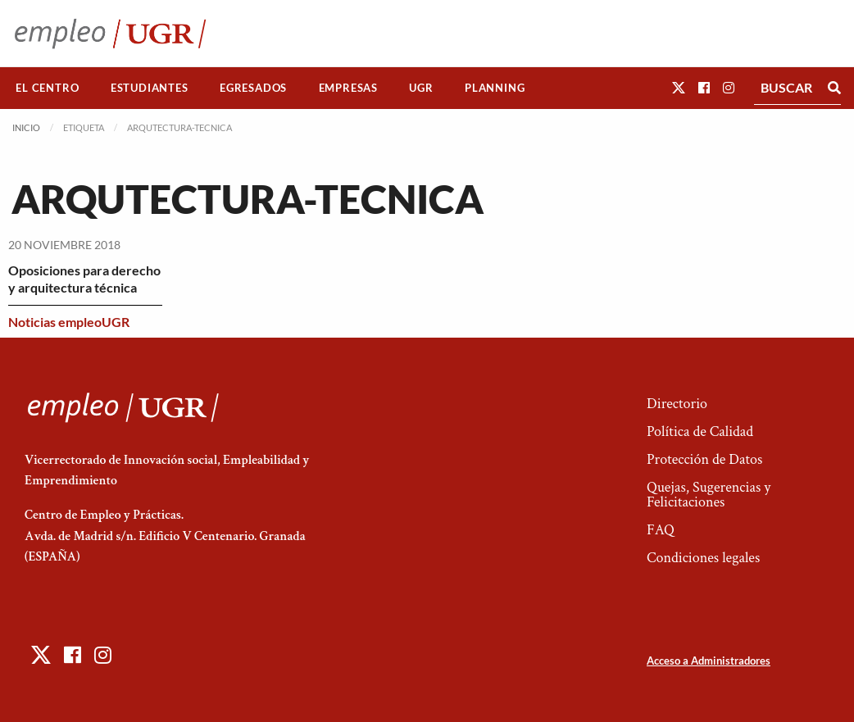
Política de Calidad (700, 431)
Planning (495, 87)
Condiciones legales (703, 557)
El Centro (47, 87)
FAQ (661, 529)
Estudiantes (150, 87)
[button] (678, 87)
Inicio (26, 127)
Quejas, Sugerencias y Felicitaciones (708, 494)
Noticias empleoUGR (68, 321)
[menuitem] (47, 88)
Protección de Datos (704, 459)
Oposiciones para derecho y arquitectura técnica (84, 278)
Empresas (348, 87)
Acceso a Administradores (708, 660)
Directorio (677, 403)
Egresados (253, 87)
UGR (421, 87)
